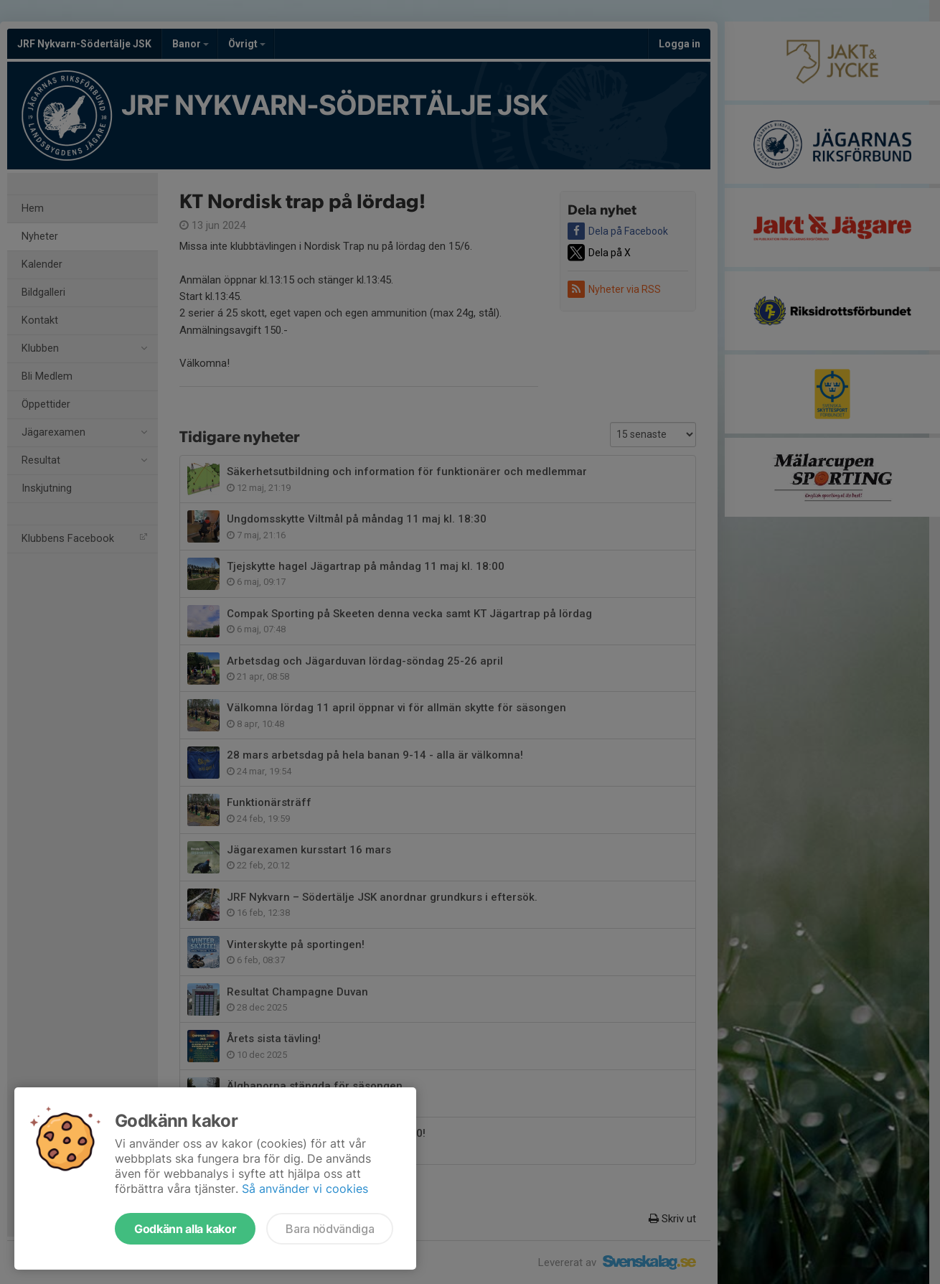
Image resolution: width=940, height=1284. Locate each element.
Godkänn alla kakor (185, 1229)
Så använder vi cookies (305, 1188)
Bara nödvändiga (330, 1229)
